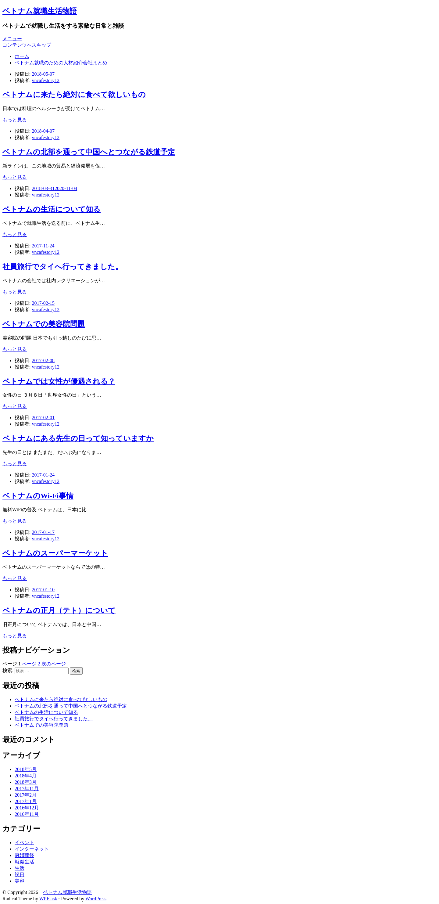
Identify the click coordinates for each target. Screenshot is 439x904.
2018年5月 (26, 769)
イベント (24, 842)
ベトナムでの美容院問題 (43, 324)
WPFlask (48, 898)
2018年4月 (26, 775)
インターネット (32, 849)
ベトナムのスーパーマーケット (55, 553)
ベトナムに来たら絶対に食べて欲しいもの (74, 95)
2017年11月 (27, 788)
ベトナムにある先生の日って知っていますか (78, 438)
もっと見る (14, 119)
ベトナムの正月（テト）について (59, 610)
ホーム (22, 56)
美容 (19, 881)
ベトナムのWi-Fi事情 (37, 496)
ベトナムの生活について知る (51, 209)
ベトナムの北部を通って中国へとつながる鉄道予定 (88, 152)
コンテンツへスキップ (26, 45)
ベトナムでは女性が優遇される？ (58, 381)
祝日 (19, 874)
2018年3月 (26, 782)
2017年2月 (26, 795)
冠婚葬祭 (24, 855)
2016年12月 (27, 807)
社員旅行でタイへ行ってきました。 (62, 267)
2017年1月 (26, 801)
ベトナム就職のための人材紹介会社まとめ (61, 62)
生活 (19, 868)
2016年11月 (27, 814)
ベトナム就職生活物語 (39, 11)
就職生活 (24, 861)
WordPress (95, 898)
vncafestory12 (45, 80)
